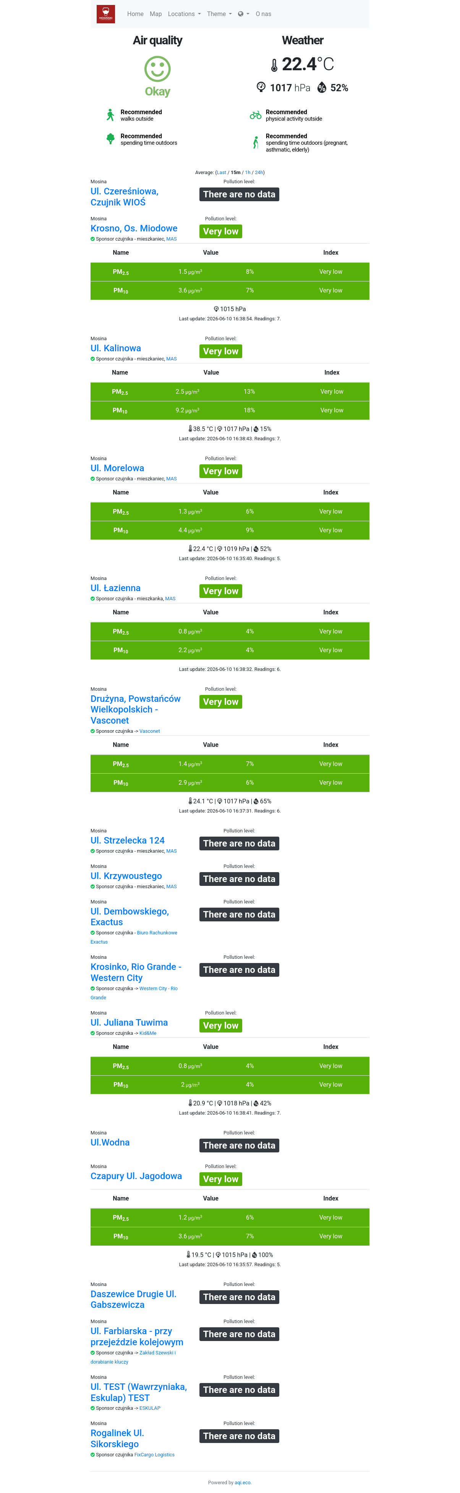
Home (135, 14)
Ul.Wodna (110, 1142)
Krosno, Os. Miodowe (134, 228)
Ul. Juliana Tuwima (129, 1022)
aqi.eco (243, 1482)
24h (259, 172)
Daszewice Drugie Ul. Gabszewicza (134, 1299)
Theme (219, 14)
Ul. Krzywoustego (126, 876)
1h (247, 172)
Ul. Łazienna (116, 588)
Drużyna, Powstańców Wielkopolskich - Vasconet (136, 709)
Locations (184, 14)
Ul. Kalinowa (116, 348)
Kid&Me (147, 1033)
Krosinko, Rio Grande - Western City (136, 972)
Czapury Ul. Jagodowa (136, 1176)
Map (156, 14)
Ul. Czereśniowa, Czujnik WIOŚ (125, 197)
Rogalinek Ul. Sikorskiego (117, 1438)
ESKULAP (149, 1408)
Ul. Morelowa (117, 468)
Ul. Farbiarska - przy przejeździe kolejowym (137, 1337)
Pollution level (239, 181)
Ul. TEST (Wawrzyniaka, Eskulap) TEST (139, 1392)
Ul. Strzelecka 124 (128, 840)
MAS (171, 239)
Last (222, 172)
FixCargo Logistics (154, 1454)
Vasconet (149, 731)
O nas (263, 14)
